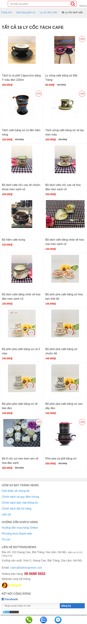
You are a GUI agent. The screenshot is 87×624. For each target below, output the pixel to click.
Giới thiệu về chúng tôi (15, 490)
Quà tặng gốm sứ (25, 12)
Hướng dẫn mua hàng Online (20, 527)
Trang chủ (6, 12)
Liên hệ (6, 514)
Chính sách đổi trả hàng (16, 508)
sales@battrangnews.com (22, 567)
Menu (83, 5)
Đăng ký (66, 605)
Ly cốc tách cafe (48, 12)
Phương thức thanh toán (17, 533)
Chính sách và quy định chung (20, 496)
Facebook (10, 599)
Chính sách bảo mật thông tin (20, 502)
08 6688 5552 (34, 574)
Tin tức (6, 539)
